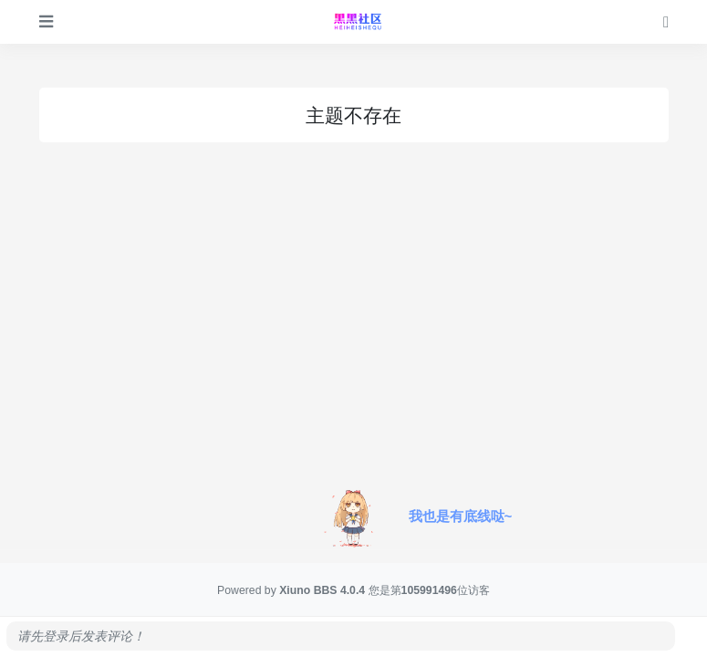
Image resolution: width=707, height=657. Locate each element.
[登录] (666, 21)
